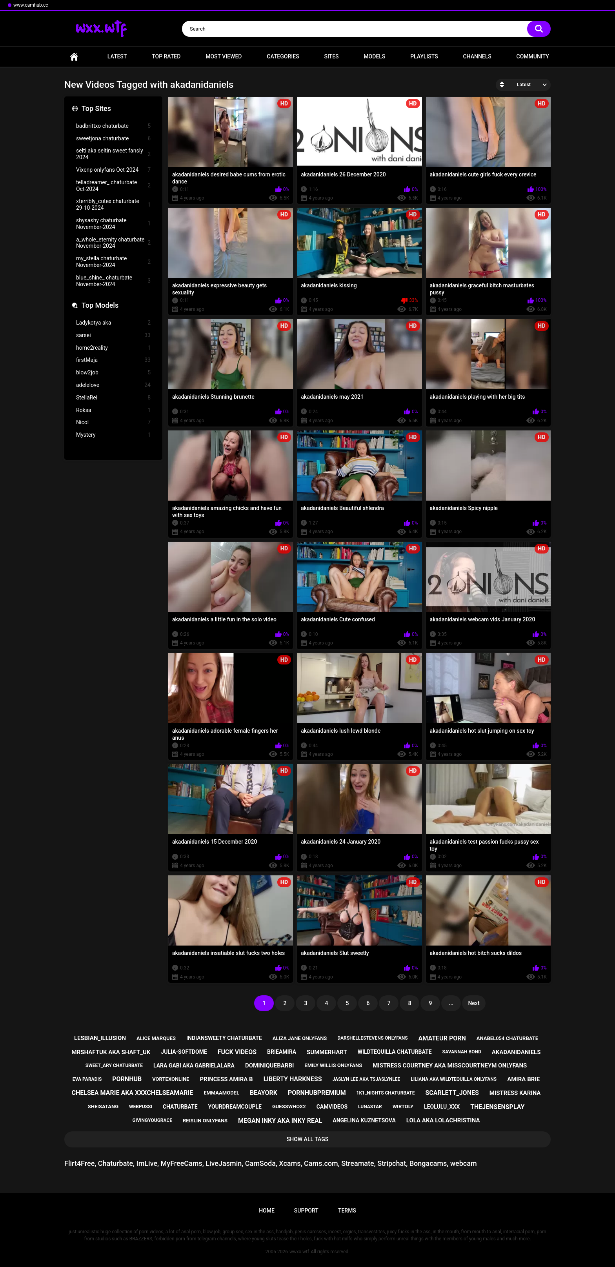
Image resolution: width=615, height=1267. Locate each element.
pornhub (127, 1079)
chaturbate (180, 1107)
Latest (117, 56)
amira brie (523, 1079)
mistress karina (515, 1092)
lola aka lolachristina (443, 1120)
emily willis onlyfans (333, 1065)
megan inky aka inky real (280, 1120)
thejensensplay (497, 1107)
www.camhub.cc (30, 5)
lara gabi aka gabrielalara (194, 1065)
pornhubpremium (317, 1092)
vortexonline (170, 1079)
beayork (263, 1092)
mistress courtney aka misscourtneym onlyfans (450, 1065)
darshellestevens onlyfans (372, 1038)
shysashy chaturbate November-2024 (113, 223)
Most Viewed (224, 56)
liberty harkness (293, 1079)
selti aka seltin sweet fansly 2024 (113, 153)
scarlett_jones (452, 1092)
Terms (347, 1210)
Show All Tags (308, 1139)
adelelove (113, 385)
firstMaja (113, 360)
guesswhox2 (289, 1106)
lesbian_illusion (100, 1038)
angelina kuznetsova (364, 1120)
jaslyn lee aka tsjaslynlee (366, 1079)
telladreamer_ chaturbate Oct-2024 (113, 185)
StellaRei (113, 397)
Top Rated (166, 56)
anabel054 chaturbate (507, 1038)
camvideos (332, 1107)
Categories (283, 56)
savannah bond (461, 1052)
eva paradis (87, 1079)
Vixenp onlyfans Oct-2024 (113, 170)
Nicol (113, 422)
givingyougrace (153, 1120)
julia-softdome (184, 1052)
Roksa (113, 410)
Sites (331, 56)
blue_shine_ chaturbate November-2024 (113, 280)
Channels (477, 56)
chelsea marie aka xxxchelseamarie (132, 1092)
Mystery (113, 435)
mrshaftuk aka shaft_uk (111, 1052)
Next (473, 1003)
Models (374, 56)
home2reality (113, 348)
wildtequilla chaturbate (395, 1052)
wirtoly (403, 1106)
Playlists (424, 56)
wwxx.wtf (299, 1251)
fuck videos (237, 1052)
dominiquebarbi (269, 1065)
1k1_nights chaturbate (386, 1093)
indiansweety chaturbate (224, 1038)
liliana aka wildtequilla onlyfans (454, 1079)
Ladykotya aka (113, 322)
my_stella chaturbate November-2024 (113, 261)
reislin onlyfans (205, 1121)
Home (74, 57)
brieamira (281, 1052)
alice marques (156, 1038)
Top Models (100, 305)
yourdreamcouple (235, 1107)
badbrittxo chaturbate (113, 126)
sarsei (113, 335)
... (451, 1003)
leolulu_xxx (442, 1107)
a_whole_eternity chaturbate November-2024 (113, 242)
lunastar (370, 1106)
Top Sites (96, 108)
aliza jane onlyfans (300, 1038)
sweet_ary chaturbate (114, 1065)
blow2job (113, 372)
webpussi (140, 1106)
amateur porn (442, 1038)
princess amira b (226, 1079)
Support (306, 1210)
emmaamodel (221, 1093)
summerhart (327, 1052)
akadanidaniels (516, 1052)
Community (533, 56)
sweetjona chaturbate (113, 138)
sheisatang (103, 1106)
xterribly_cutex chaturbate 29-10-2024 (113, 204)
